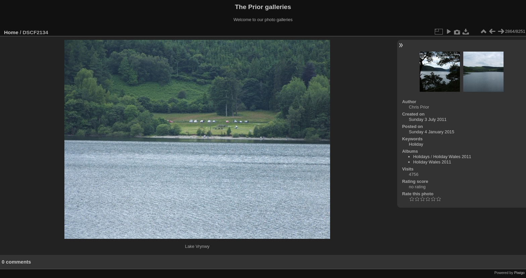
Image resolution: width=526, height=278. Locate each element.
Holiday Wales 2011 (452, 156)
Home (11, 32)
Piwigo (519, 273)
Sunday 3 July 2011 (427, 119)
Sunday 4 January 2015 (431, 131)
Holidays (421, 156)
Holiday (416, 144)
